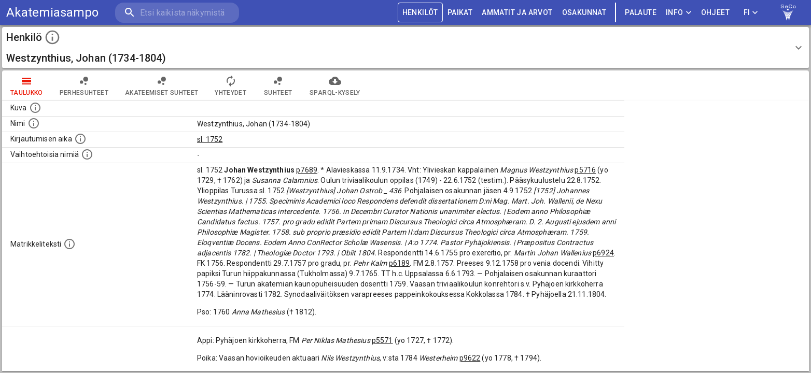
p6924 (603, 253)
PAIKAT (460, 12)
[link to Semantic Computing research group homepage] (788, 12)
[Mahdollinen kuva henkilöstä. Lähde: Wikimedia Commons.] (35, 107)
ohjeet (715, 12)
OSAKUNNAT (584, 12)
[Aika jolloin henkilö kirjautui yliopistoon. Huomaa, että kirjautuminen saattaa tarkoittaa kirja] (80, 139)
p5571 (382, 340)
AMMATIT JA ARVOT (517, 12)
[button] (405, 47)
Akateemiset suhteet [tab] (162, 85)
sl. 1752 (209, 139)
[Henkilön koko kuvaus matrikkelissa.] (69, 244)
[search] (176, 13)
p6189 (399, 263)
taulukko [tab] (26, 85)
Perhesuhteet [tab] (84, 85)
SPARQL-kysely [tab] (334, 85)
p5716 (585, 170)
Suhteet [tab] (278, 85)
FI (751, 12)
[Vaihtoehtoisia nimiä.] (87, 154)
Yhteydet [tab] (230, 85)
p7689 (306, 170)
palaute (641, 12)
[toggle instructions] (52, 37)
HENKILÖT (420, 12)
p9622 (470, 358)
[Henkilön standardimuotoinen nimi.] (33, 123)
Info (679, 12)
